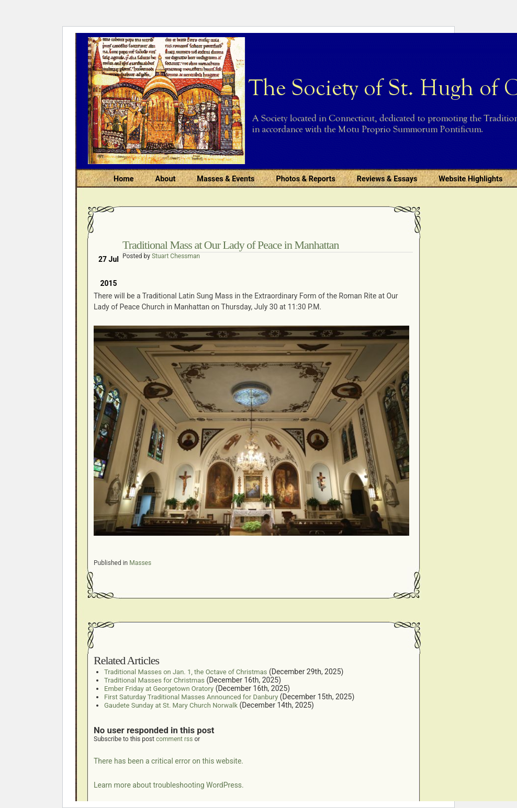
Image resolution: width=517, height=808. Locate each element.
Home (124, 179)
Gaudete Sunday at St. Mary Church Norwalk (171, 705)
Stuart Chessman (176, 256)
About (165, 179)
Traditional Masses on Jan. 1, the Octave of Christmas (185, 672)
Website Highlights (470, 179)
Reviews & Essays (387, 179)
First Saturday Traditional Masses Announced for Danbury (191, 697)
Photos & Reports (305, 179)
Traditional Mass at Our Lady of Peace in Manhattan (230, 244)
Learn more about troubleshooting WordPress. (169, 785)
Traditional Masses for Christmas (154, 680)
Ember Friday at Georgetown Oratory (158, 688)
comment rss (174, 739)
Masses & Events (225, 179)
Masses (140, 563)
